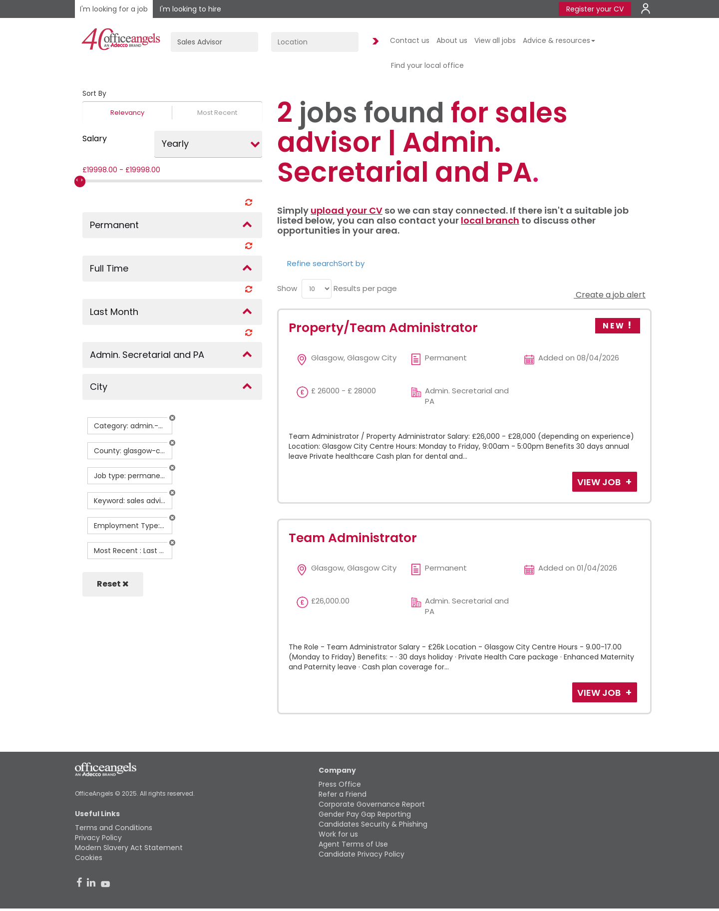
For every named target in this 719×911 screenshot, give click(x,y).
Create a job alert (610, 295)
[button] (172, 417)
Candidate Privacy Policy (361, 854)
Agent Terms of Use (353, 844)
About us (451, 40)
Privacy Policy (98, 838)
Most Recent (217, 112)
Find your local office (427, 65)
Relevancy (127, 112)
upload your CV (346, 210)
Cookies (88, 858)
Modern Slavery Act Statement (129, 848)
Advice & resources (559, 40)
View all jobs (495, 40)
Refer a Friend (342, 794)
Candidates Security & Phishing (373, 824)
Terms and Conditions (113, 828)
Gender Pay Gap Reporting (365, 814)
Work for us (338, 834)
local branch (490, 220)
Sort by (351, 263)
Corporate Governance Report (372, 804)
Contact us (409, 40)
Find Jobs (373, 41)
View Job (600, 482)
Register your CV (595, 9)
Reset (113, 584)
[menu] (317, 289)
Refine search (312, 263)
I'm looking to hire (190, 9)
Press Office (340, 784)
